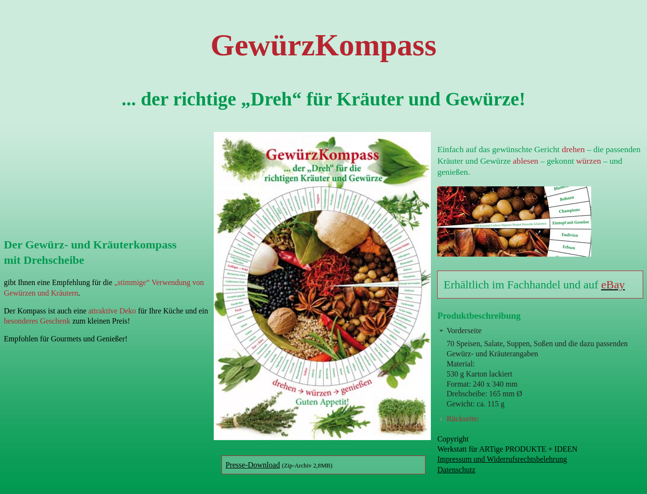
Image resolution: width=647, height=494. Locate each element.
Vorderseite (464, 330)
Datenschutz (456, 470)
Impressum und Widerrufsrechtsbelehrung (502, 459)
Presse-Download (253, 465)
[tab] (540, 331)
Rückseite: (463, 419)
